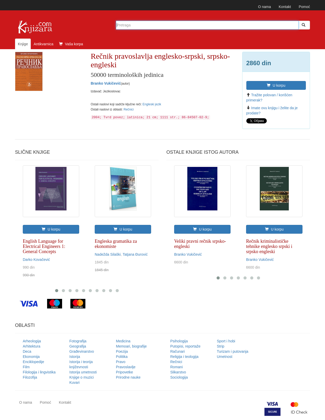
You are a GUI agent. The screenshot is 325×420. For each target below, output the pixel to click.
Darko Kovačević (36, 259)
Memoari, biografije (131, 346)
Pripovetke (124, 372)
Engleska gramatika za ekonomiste (116, 244)
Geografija (77, 346)
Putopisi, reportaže (185, 346)
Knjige (23, 44)
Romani (176, 367)
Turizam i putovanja (232, 351)
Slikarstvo (178, 372)
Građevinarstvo (81, 351)
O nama (264, 7)
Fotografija (77, 341)
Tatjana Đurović (135, 254)
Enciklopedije (33, 362)
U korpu (276, 85)
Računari (177, 351)
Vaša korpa (71, 44)
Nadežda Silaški (108, 254)
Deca (27, 351)
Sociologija (179, 377)
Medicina (123, 341)
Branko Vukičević (106, 83)
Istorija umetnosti (83, 372)
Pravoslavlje (125, 367)
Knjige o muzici (81, 377)
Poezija (122, 351)
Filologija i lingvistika (39, 372)
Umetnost (224, 357)
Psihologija (179, 341)
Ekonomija (31, 357)
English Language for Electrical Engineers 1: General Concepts (44, 246)
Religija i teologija (184, 357)
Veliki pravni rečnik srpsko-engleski (200, 244)
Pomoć (304, 7)
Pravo (120, 362)
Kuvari (74, 382)
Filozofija (30, 377)
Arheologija (32, 341)
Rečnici (128, 109)
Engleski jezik (152, 104)
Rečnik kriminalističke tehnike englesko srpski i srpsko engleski (269, 246)
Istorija (74, 357)
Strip (220, 346)
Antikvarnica (43, 44)
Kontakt (285, 7)
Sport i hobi (226, 341)
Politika (122, 357)
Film (26, 367)
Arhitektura (31, 346)
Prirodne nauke (128, 377)
